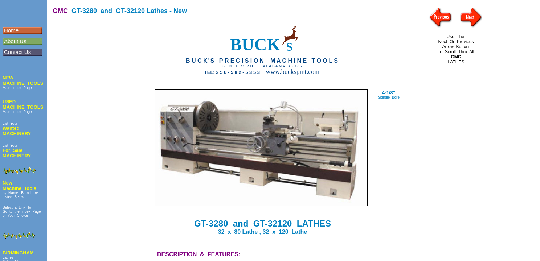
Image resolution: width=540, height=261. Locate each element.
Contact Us (17, 52)
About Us (15, 41)
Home (11, 30)
